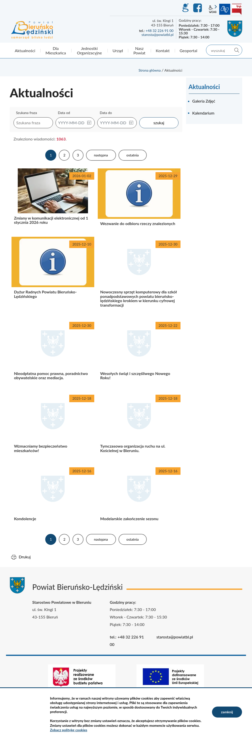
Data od (64, 113)
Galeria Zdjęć (203, 101)
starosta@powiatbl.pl (158, 34)
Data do (106, 113)
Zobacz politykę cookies (68, 730)
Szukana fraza (26, 113)
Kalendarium (203, 113)
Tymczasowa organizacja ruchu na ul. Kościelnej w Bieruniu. (139, 425)
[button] (89, 122)
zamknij (227, 712)
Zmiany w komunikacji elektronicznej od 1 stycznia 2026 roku (53, 200)
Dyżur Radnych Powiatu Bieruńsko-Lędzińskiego (53, 276)
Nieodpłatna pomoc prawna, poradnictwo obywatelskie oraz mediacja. (53, 352)
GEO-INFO (185, 7)
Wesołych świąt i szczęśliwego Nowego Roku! (139, 352)
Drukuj (25, 556)
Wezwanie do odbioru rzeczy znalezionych (139, 200)
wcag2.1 (212, 9)
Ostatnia (132, 155)
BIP (236, 9)
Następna (101, 155)
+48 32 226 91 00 (160, 30)
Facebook (198, 7)
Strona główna (149, 70)
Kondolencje (53, 496)
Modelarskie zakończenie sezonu (139, 496)
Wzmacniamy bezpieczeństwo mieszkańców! (53, 425)
